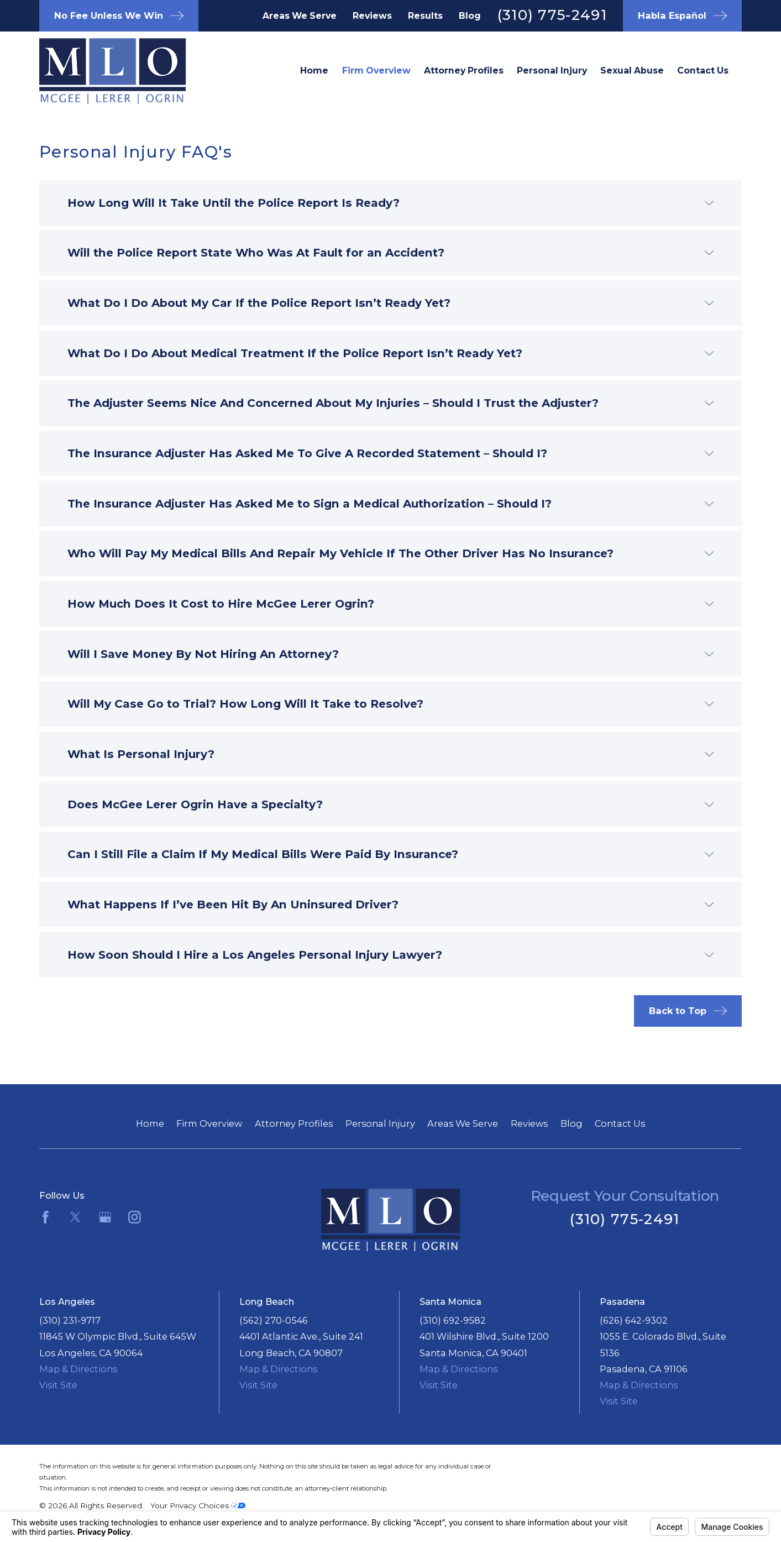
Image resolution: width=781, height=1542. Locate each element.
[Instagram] (134, 1217)
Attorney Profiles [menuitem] (464, 70)
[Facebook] (45, 1217)
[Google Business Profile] (105, 1217)
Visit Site (58, 1385)
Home (150, 1123)
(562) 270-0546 (273, 1320)
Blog (470, 16)
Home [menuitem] (314, 70)
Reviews (372, 16)
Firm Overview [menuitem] (376, 70)
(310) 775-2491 (552, 15)
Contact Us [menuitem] (702, 70)
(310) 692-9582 (453, 1320)
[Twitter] (75, 1217)
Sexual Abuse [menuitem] (632, 70)
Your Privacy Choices (197, 1505)
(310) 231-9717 (70, 1320)
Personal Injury (380, 1123)
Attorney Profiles (294, 1123)
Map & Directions (78, 1368)
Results (425, 16)
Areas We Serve (300, 16)
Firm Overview (209, 1123)
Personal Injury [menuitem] (552, 70)
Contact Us (620, 1123)
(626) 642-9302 (634, 1320)
